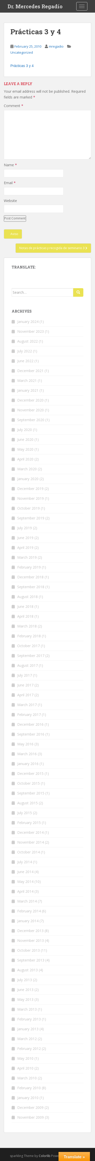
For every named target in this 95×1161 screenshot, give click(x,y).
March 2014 (27, 901)
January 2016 (28, 763)
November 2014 (30, 842)
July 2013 (24, 979)
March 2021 (27, 380)
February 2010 (29, 1087)
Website (10, 200)
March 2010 (27, 1078)
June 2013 (25, 989)
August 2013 (27, 970)
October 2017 (28, 645)
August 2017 (27, 665)
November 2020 (30, 410)
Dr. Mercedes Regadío (35, 6)
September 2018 (30, 586)
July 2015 (24, 812)
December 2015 (30, 773)
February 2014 (29, 911)
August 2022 (27, 341)
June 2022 (25, 360)
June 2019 (25, 537)
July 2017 (24, 675)
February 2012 (29, 1048)
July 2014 (24, 861)
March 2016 (27, 753)
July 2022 (24, 351)
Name (10, 164)
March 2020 (27, 469)
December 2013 (30, 930)
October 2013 (28, 950)
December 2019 (30, 488)
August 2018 (27, 596)
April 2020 (25, 459)
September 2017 (30, 655)
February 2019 (29, 567)
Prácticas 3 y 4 (22, 66)
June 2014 (25, 871)
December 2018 (30, 577)
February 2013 (29, 1019)
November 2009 (30, 1117)
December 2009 (30, 1107)
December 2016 (30, 724)
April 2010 (25, 1068)
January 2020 (28, 478)
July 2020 (24, 429)
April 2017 (25, 694)
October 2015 (28, 783)
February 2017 (29, 714)
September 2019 (30, 518)
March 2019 (27, 557)
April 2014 (25, 891)
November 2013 (30, 940)
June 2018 (25, 606)
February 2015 (29, 822)
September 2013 (30, 960)
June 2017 (25, 685)
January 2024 (28, 321)
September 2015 (30, 793)
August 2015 (27, 803)
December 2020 (30, 400)
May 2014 (25, 881)
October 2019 (28, 508)
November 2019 (30, 498)
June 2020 (25, 439)
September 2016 (30, 734)
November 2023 (30, 331)
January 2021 (28, 390)
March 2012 (27, 1038)
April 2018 (25, 616)
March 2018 (27, 626)
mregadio (56, 46)
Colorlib (44, 1156)
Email (10, 182)
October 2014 (28, 852)
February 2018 (29, 636)
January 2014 (28, 920)
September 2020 (30, 419)
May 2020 (25, 449)
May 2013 (25, 999)
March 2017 (27, 704)
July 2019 (24, 527)
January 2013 (28, 1028)
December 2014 (30, 832)
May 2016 (25, 744)
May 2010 (25, 1058)
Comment (13, 105)
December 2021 (30, 370)
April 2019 (25, 547)
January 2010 (28, 1097)
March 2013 (27, 1009)
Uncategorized (21, 52)
